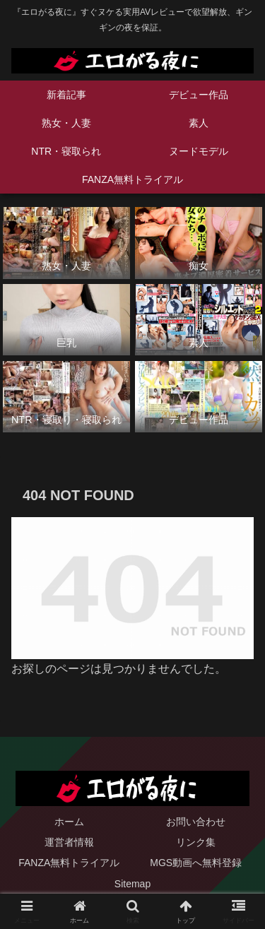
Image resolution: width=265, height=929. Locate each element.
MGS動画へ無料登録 (196, 862)
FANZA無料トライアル (68, 862)
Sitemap (132, 883)
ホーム (69, 821)
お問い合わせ (195, 821)
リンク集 (196, 842)
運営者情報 (69, 842)
